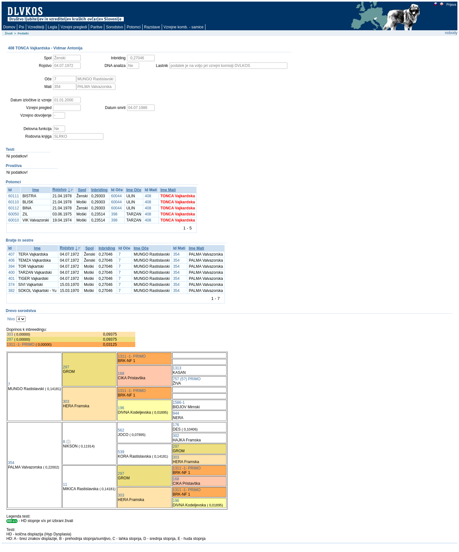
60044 (116, 196)
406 (11, 260)
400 (11, 272)
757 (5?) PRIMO (187, 379)
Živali (9, 33)
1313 (177, 368)
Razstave (152, 27)
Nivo (11, 319)
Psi (21, 27)
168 (121, 373)
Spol (82, 190)
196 (121, 408)
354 (176, 254)
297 (10, 339)
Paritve (96, 27)
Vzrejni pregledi (74, 27)
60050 (13, 214)
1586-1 (179, 402)
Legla (52, 27)
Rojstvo (60, 189)
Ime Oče (133, 190)
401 (11, 278)
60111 (13, 196)
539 (121, 452)
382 (11, 290)
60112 (13, 208)
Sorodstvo (114, 27)
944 (176, 413)
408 (148, 196)
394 (11, 266)
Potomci (133, 27)
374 (11, 284)
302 (176, 435)
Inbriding (99, 190)
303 (10, 334)
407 (11, 254)
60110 (13, 202)
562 (121, 430)
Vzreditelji (36, 27)
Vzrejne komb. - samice (184, 27)
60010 (13, 220)
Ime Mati (168, 190)
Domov (9, 27)
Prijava (451, 4)
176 (176, 425)
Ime (36, 190)
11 (65, 484)
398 (114, 214)
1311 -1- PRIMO (20, 344)
